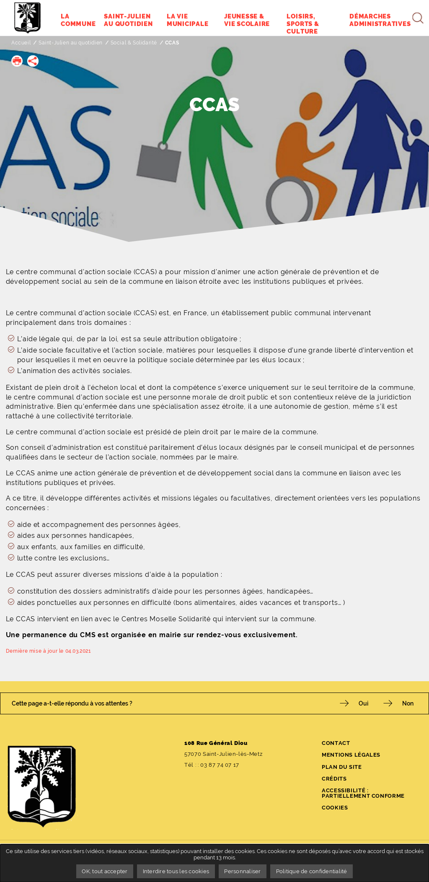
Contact (336, 743)
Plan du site (342, 767)
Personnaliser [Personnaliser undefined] (242, 871)
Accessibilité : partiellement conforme (363, 793)
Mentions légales (351, 755)
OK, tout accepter (104, 871)
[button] (17, 61)
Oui (363, 703)
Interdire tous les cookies (176, 871)
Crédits (334, 779)
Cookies (335, 807)
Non (407, 703)
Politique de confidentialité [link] (311, 871)
